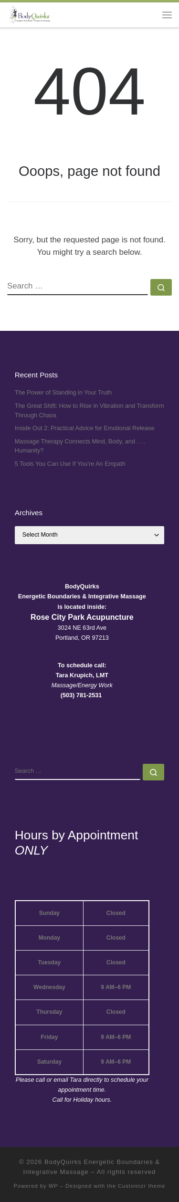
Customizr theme (142, 1186)
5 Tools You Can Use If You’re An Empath (70, 464)
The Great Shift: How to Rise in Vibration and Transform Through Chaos (89, 411)
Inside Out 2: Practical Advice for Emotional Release (85, 428)
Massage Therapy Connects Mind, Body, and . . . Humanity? (80, 446)
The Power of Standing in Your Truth (63, 392)
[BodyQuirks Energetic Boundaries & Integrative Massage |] (28, 14)
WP (53, 1186)
